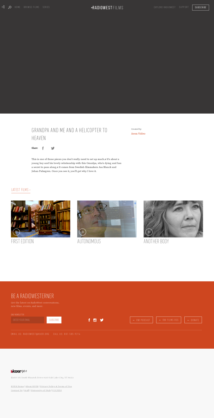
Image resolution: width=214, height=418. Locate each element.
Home (17, 7)
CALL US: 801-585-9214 (67, 334)
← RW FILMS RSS (169, 320)
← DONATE (193, 320)
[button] (165, 7)
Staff (26, 390)
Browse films (31, 7)
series (46, 7)
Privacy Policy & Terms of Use (56, 386)
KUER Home (17, 386)
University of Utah (41, 390)
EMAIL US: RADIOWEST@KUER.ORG (30, 334)
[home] (107, 7)
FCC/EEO (57, 390)
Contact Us (17, 390)
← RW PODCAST (141, 320)
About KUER (32, 386)
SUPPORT (184, 7)
